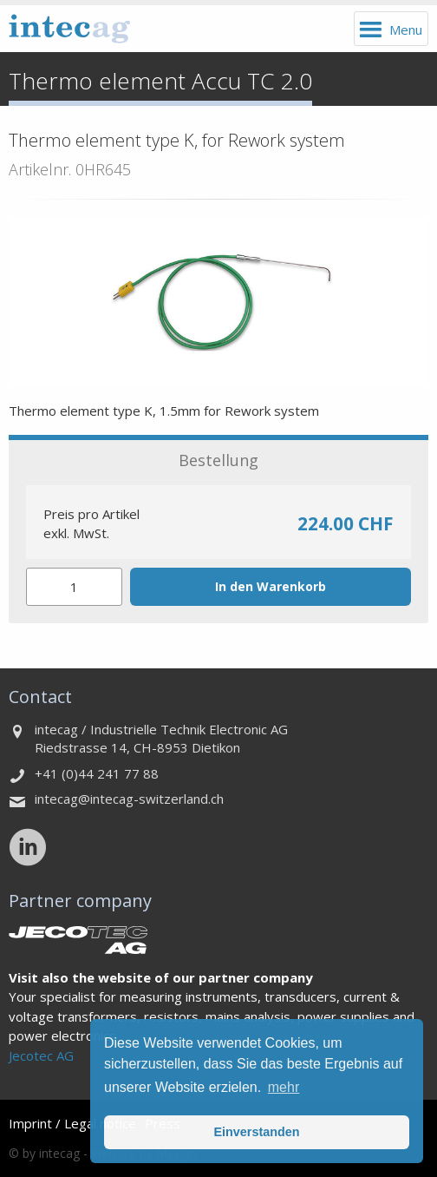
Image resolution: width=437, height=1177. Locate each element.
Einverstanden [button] (256, 1132)
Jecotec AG (41, 1055)
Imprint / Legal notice (72, 1123)
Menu (405, 29)
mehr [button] (283, 1087)
